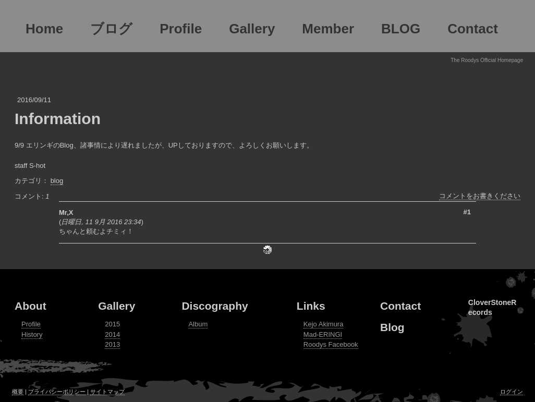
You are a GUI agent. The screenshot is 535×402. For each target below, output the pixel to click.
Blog (392, 327)
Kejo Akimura (323, 324)
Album (198, 324)
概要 (17, 391)
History (31, 334)
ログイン (511, 391)
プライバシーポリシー (57, 391)
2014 (112, 334)
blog (57, 181)
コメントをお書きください (479, 196)
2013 (112, 344)
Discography (214, 306)
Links (311, 306)
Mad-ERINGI (322, 334)
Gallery (116, 306)
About (30, 306)
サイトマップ (107, 391)
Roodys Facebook (330, 344)
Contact (400, 306)
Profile (31, 324)
